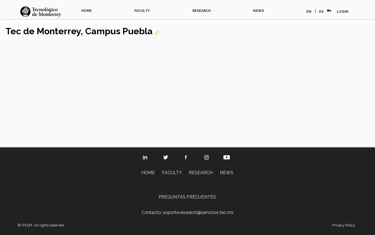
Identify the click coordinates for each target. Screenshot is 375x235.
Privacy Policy (343, 225)
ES (321, 12)
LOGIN (342, 12)
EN (308, 12)
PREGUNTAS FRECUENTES (187, 197)
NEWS (258, 11)
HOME (86, 11)
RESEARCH (201, 11)
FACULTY (142, 11)
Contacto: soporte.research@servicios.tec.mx (187, 212)
